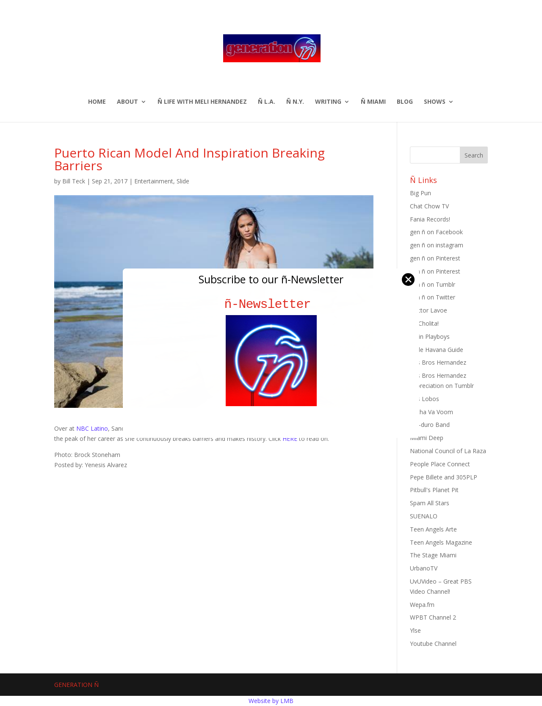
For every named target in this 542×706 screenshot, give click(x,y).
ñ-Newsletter (271, 304)
